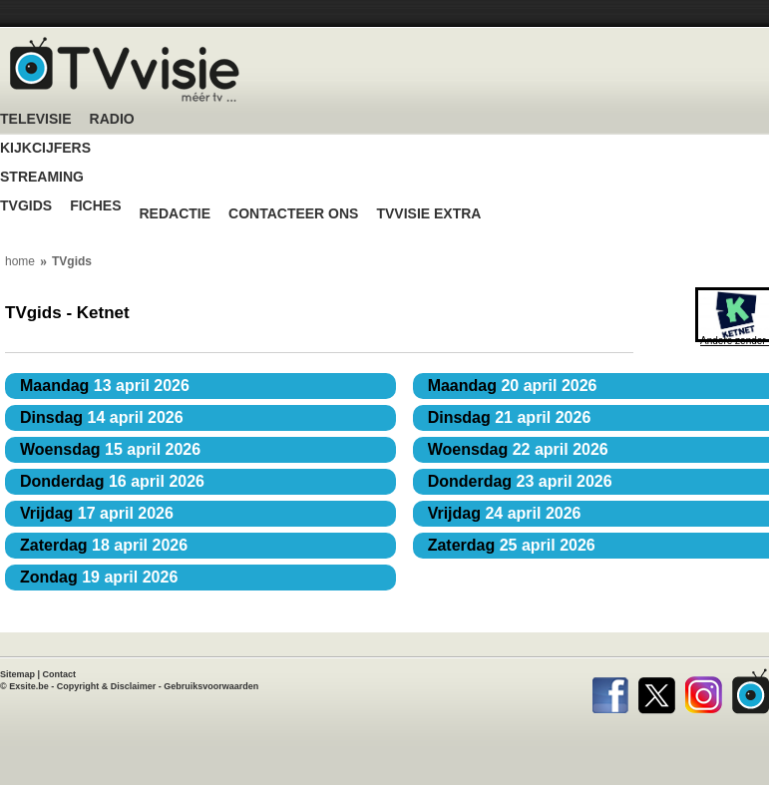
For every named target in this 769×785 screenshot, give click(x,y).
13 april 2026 (105, 385)
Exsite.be (29, 686)
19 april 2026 (99, 577)
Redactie (174, 213)
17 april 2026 (97, 513)
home (20, 261)
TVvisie (750, 691)
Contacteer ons (293, 213)
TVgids (26, 205)
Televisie (36, 119)
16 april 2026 (112, 481)
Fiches (95, 205)
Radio (112, 119)
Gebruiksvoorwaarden (211, 686)
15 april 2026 (110, 449)
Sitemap (17, 674)
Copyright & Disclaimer (107, 686)
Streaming (42, 177)
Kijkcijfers (45, 148)
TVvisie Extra (428, 213)
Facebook (609, 691)
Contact (60, 674)
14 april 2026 (102, 417)
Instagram (703, 691)
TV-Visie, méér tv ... (124, 69)
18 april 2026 (104, 545)
